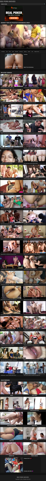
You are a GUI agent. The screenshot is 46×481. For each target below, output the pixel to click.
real (32, 51)
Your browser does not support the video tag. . (23, 37)
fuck (10, 51)
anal (13, 51)
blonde (16, 51)
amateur (3, 51)
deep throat (36, 51)
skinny (25, 51)
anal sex (21, 51)
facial (29, 51)
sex (7, 51)
